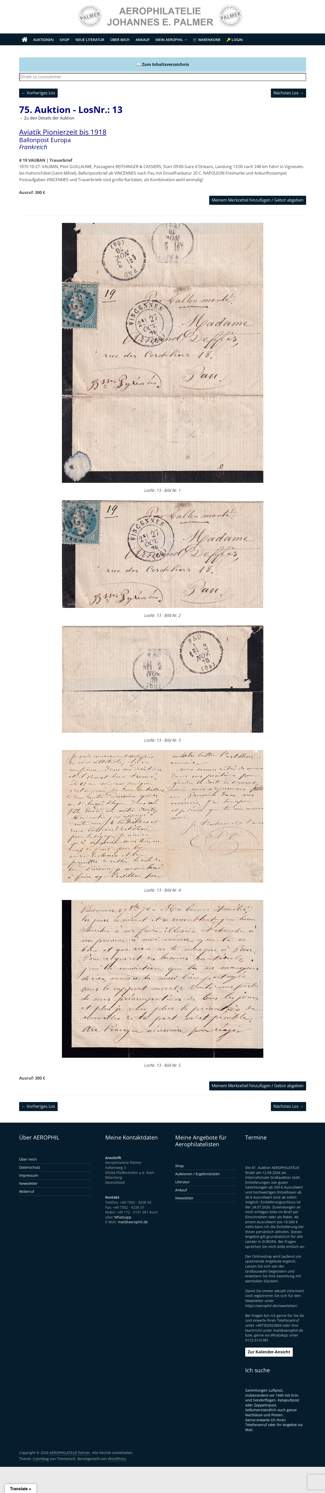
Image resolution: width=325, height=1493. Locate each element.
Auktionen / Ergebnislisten (197, 1173)
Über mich (120, 39)
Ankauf (143, 39)
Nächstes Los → (288, 93)
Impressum (28, 1175)
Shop (64, 39)
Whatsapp (122, 1217)
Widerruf (26, 1191)
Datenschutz (29, 1167)
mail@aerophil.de (133, 1222)
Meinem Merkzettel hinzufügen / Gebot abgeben (258, 200)
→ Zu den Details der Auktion (47, 118)
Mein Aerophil (169, 39)
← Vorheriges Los (38, 93)
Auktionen (43, 39)
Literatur (182, 1182)
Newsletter (28, 1183)
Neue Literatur (90, 39)
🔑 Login (234, 39)
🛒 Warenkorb (206, 39)
